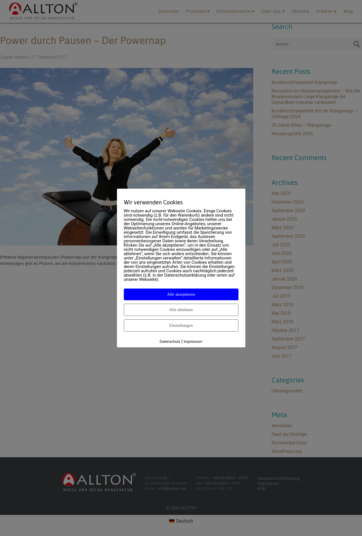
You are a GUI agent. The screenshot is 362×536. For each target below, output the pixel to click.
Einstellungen (181, 325)
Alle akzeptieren (181, 294)
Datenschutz (170, 341)
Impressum (193, 341)
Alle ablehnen (181, 309)
